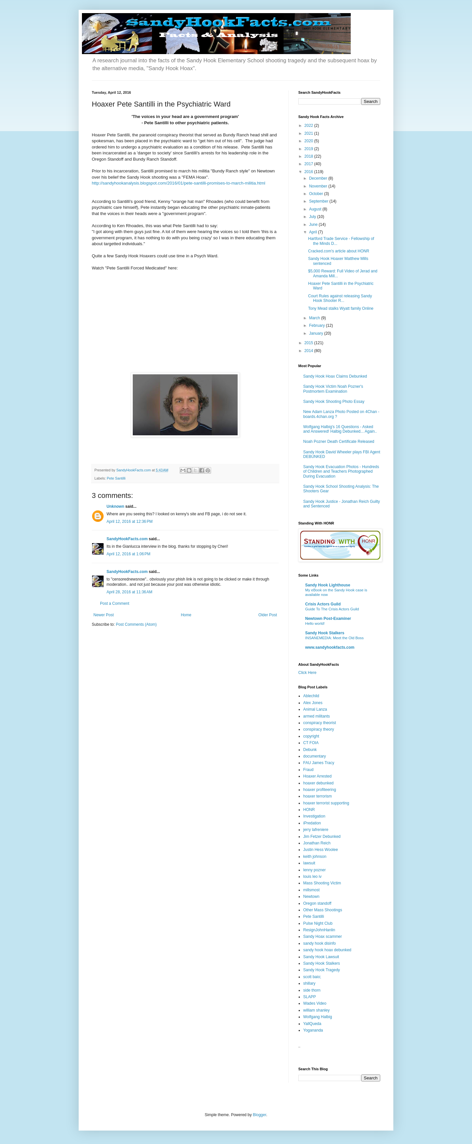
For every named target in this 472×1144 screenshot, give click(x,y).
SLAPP (309, 997)
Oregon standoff (317, 903)
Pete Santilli (116, 478)
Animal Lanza (315, 709)
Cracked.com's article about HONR (338, 251)
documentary (314, 756)
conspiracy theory (318, 729)
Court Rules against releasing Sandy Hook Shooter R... (340, 298)
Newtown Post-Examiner (328, 618)
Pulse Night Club (317, 923)
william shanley (316, 1010)
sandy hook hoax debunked (327, 950)
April (313, 232)
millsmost (311, 890)
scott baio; (312, 977)
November (318, 186)
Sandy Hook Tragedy (321, 970)
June (314, 224)
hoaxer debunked (318, 783)
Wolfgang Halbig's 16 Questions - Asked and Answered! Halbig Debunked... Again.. (340, 429)
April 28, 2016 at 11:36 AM (129, 592)
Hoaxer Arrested (317, 776)
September (319, 201)
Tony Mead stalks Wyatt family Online (340, 308)
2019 (309, 149)
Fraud (308, 769)
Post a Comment (114, 603)
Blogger (259, 1115)
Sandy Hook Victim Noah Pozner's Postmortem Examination (333, 388)
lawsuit (309, 863)
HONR (309, 809)
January (316, 333)
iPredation (312, 823)
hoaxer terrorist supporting (326, 803)
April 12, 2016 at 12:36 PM (129, 521)
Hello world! (315, 623)
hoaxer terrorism (317, 796)
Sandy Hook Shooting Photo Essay (333, 401)
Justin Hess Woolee (320, 849)
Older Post (267, 615)
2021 (309, 133)
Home (186, 615)
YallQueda (312, 1023)
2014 (309, 350)
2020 (309, 141)
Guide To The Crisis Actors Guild (332, 609)
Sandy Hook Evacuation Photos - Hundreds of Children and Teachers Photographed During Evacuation (341, 471)
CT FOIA (311, 742)
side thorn (312, 990)
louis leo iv (312, 876)
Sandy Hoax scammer (322, 936)
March (315, 318)
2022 (309, 125)
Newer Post (103, 615)
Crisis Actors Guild (323, 604)
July (313, 216)
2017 (309, 164)
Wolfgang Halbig (317, 1017)
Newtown (311, 896)
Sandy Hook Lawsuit (321, 957)
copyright (311, 736)
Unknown (115, 506)
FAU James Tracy (318, 762)
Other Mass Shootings (322, 910)
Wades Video (314, 1003)
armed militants (316, 716)
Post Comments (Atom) (136, 624)
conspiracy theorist (319, 722)
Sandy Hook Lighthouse (327, 585)
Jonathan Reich (316, 843)
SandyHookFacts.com (127, 539)
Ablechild (311, 696)
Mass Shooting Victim (322, 883)
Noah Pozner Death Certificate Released (338, 441)
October (316, 193)
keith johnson (314, 856)
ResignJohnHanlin (319, 930)
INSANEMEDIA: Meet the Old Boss (334, 638)
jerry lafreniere (315, 829)
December (318, 178)
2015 (309, 343)
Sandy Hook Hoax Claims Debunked (335, 376)
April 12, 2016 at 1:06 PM (128, 554)
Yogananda (313, 1030)
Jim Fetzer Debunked (322, 836)
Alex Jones (313, 702)
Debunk (310, 749)
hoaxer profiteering (319, 789)
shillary (309, 983)
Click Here (307, 672)
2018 (309, 156)
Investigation (314, 816)
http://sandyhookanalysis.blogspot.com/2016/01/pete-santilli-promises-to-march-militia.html (178, 183)
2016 (309, 171)
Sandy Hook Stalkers (324, 633)
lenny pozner (314, 870)
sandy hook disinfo (319, 943)
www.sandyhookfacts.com (329, 647)
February (317, 325)
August (316, 209)
